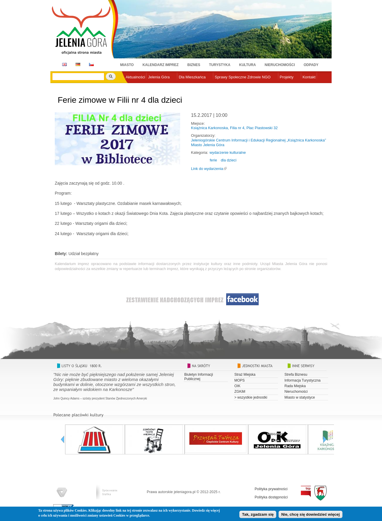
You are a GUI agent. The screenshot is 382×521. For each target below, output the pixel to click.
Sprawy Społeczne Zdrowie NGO (243, 77)
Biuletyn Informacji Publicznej (198, 376)
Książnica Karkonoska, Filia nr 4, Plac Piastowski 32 (234, 128)
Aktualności (135, 77)
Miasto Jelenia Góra (207, 145)
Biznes (193, 65)
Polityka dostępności (271, 497)
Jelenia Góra (159, 77)
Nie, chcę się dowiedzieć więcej (310, 515)
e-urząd (132, 87)
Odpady (311, 65)
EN (63, 64)
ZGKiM (239, 392)
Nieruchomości (280, 65)
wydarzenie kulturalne (227, 152)
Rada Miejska (295, 386)
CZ (91, 64)
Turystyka (220, 65)
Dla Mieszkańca (192, 77)
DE (77, 64)
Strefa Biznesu (295, 374)
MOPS (239, 380)
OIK (237, 386)
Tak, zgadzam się (258, 515)
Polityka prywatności (271, 489)
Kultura (247, 65)
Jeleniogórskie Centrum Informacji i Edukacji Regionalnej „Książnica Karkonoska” (258, 140)
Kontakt (309, 77)
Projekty (287, 77)
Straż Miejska (244, 374)
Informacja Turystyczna (302, 380)
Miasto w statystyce (299, 397)
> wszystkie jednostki (250, 397)
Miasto (127, 65)
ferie (213, 160)
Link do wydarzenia (207, 168)
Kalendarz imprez (160, 65)
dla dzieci (228, 160)
